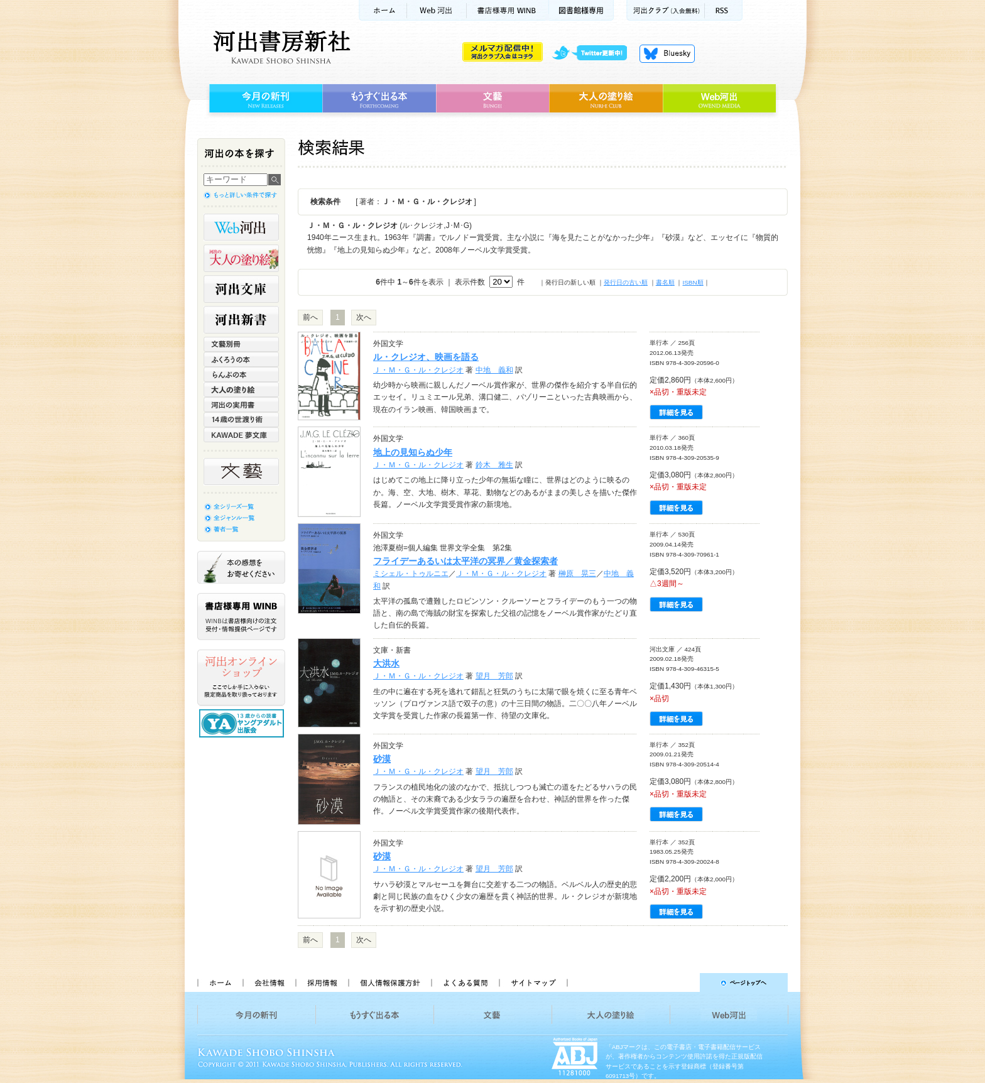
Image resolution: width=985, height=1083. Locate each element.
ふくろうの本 (241, 359)
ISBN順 (692, 282)
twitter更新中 (594, 53)
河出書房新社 (280, 47)
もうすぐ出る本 (379, 98)
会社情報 (268, 982)
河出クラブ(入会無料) (665, 10)
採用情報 (321, 982)
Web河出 (436, 10)
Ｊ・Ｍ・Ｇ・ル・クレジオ (418, 370)
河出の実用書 (241, 404)
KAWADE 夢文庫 (241, 434)
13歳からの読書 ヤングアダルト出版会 (243, 723)
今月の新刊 (264, 98)
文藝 (492, 98)
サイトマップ (533, 982)
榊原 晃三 (577, 573)
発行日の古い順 (626, 282)
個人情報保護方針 (389, 982)
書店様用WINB (508, 10)
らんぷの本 (241, 374)
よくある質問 (465, 982)
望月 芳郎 (494, 676)
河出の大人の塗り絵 (241, 258)
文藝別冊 (241, 344)
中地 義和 (494, 370)
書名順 (665, 282)
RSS (724, 10)
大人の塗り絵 (606, 98)
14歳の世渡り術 (241, 419)
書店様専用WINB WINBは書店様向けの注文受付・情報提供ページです (241, 616)
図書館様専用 (581, 10)
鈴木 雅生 (494, 464)
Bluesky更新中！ (667, 53)
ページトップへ (683, 982)
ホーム (382, 10)
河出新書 (241, 320)
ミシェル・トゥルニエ (411, 573)
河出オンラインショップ (241, 678)
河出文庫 (241, 289)
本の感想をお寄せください (241, 567)
